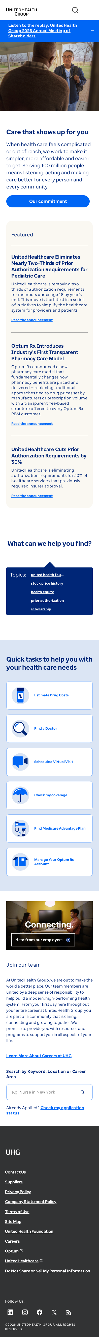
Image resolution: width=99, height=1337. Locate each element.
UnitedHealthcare (22, 1261)
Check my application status (45, 1110)
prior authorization (47, 600)
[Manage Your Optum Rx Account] (49, 862)
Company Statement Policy (30, 1201)
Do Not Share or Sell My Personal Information (47, 1271)
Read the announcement (32, 320)
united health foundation (53, 574)
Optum (12, 1251)
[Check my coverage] (49, 795)
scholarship (41, 609)
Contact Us (15, 1172)
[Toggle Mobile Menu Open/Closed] (88, 10)
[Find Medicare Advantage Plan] (49, 828)
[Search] (75, 10)
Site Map (13, 1221)
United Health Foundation (29, 1231)
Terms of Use (17, 1211)
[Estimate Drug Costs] (49, 695)
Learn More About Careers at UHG (39, 1055)
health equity (42, 591)
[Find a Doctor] (49, 729)
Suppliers (14, 1182)
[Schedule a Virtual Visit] (49, 762)
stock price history (47, 583)
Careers (12, 1241)
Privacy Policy (18, 1191)
